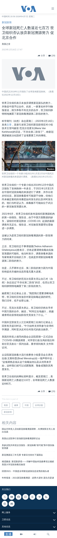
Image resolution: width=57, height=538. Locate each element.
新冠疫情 (7, 22)
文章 (9, 124)
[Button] (41, 56)
